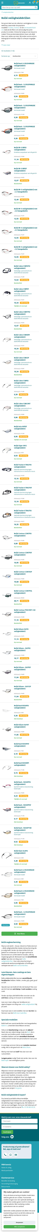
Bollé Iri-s (4, 1026)
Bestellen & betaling (8, 1181)
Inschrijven (7, 1132)
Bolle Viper (5, 1060)
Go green (18, 1088)
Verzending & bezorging (9, 1184)
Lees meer (5, 45)
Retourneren (5, 1187)
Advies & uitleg (6, 1168)
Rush (28, 1032)
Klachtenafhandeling (8, 1190)
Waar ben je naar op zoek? (36, 7)
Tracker (10, 28)
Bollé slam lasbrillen (20, 1013)
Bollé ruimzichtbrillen (20, 966)
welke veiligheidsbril (28, 1004)
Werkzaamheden (7, 1170)
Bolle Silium (26, 1047)
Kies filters (19, 934)
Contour (17, 28)
